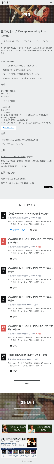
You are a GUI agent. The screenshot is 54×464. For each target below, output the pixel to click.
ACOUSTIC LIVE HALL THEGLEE (13, 157)
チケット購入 (8, 128)
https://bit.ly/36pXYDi (8, 118)
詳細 (34, 230)
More (27, 383)
